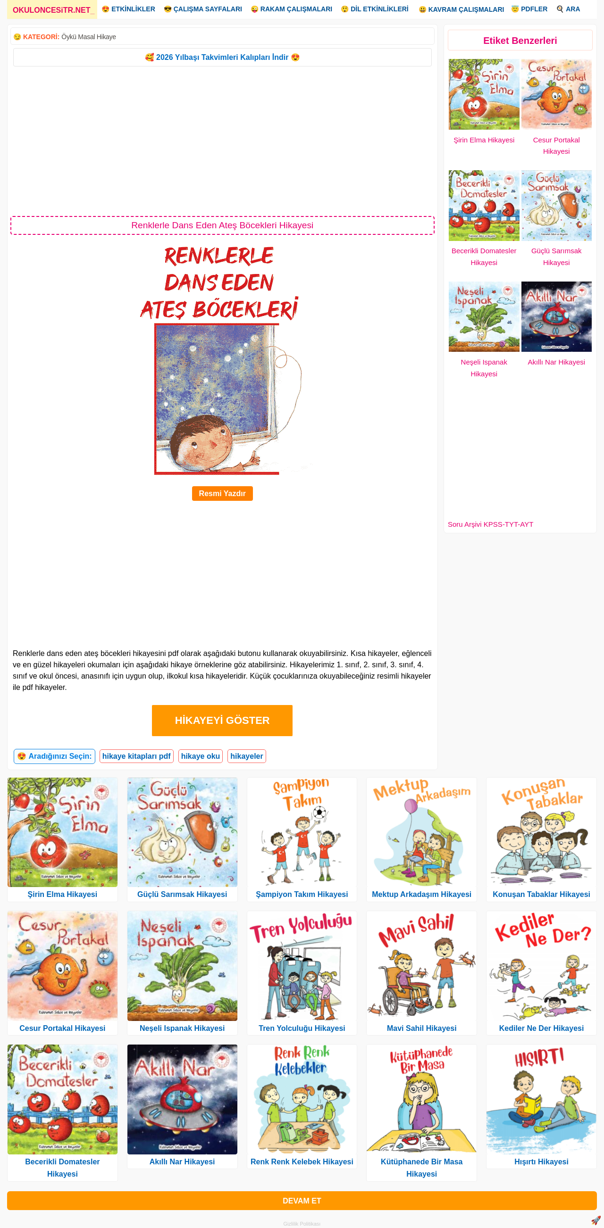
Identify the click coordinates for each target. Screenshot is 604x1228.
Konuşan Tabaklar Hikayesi (541, 894)
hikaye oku (200, 756)
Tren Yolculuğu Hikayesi (302, 1028)
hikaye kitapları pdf (136, 756)
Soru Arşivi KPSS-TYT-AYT (490, 524)
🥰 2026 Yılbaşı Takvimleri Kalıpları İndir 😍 (222, 57)
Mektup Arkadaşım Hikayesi (421, 894)
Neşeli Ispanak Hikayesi (182, 1028)
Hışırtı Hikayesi (541, 1162)
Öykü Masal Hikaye (88, 37)
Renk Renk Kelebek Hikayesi (302, 1162)
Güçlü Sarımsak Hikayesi (182, 894)
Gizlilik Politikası (302, 1224)
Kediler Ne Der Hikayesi (541, 1028)
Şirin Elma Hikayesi (483, 140)
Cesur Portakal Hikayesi (62, 1028)
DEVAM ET (302, 1201)
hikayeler (246, 756)
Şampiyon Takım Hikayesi (302, 894)
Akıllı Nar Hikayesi (556, 362)
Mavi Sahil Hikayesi (422, 1028)
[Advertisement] (222, 141)
